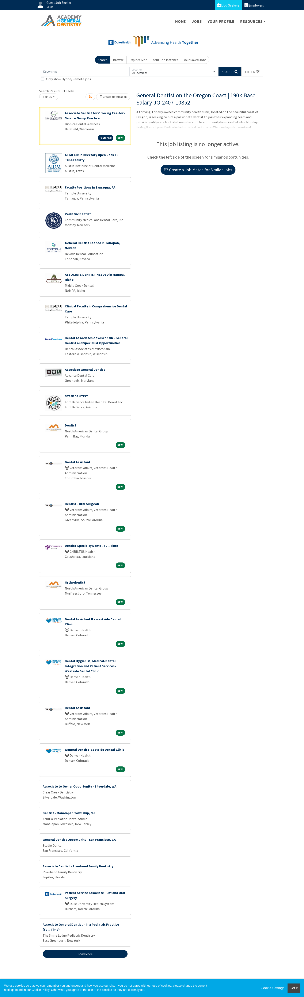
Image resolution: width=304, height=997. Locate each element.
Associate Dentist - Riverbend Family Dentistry (78, 866)
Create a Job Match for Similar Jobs (198, 169)
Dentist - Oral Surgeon (82, 504)
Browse (118, 60)
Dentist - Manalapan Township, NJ (69, 813)
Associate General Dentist (85, 369)
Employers (254, 5)
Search (102, 60)
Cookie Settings (272, 988)
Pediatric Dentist (78, 214)
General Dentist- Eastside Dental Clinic (94, 749)
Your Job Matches (165, 60)
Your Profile (221, 21)
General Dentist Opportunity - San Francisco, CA (79, 839)
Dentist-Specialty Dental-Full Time (91, 545)
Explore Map (138, 60)
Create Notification (113, 97)
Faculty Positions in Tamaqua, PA (90, 187)
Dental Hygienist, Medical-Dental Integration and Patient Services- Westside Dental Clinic (90, 666)
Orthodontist (75, 582)
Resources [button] (251, 21)
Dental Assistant (77, 462)
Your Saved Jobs (195, 60)
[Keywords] (85, 71)
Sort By (47, 97)
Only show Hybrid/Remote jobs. (69, 79)
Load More (85, 954)
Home (180, 21)
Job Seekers (228, 5)
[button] (252, 71)
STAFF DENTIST (76, 396)
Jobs (197, 21)
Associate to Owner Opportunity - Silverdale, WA (79, 786)
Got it (294, 988)
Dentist (70, 425)
